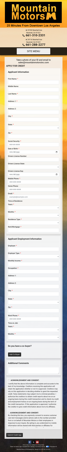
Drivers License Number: (17, 156)
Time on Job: (13, 323)
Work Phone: (13, 316)
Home (24, 444)
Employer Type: (14, 253)
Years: (10, 204)
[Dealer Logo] (33, 15)
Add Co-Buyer (14, 354)
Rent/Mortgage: (14, 227)
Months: (11, 212)
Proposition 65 (53, 446)
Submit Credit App (14, 435)
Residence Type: (14, 219)
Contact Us (34, 444)
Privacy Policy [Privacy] (41, 444)
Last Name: (12, 94)
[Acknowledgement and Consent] (8, 380)
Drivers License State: (16, 164)
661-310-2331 (35, 35)
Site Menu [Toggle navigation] (33, 51)
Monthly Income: (14, 261)
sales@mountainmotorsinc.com (33, 62)
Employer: (12, 246)
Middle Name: (13, 86)
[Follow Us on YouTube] (37, 442)
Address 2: (12, 109)
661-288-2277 (35, 44)
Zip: (9, 133)
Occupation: (12, 268)
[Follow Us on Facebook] (29, 442)
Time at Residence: (15, 201)
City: (9, 116)
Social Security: (14, 141)
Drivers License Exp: (15, 171)
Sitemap (32, 446)
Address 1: (12, 101)
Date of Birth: (13, 149)
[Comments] (33, 370)
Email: (10, 194)
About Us (28, 444)
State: (10, 125)
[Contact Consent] (8, 412)
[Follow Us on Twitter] (33, 442)
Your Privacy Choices (42, 446)
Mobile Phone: (13, 179)
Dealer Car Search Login (16, 446)
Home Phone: (13, 186)
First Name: (12, 79)
